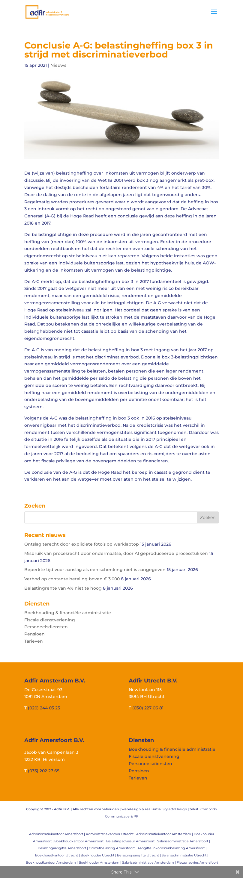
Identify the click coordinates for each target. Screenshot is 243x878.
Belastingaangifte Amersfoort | (63, 848)
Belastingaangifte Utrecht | (139, 855)
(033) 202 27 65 (43, 770)
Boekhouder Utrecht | (99, 855)
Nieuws (58, 65)
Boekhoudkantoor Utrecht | (58, 855)
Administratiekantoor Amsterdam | (165, 834)
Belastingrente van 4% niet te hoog (63, 588)
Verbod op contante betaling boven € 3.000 (72, 579)
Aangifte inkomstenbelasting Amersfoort (171, 848)
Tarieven (33, 641)
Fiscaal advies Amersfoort (197, 862)
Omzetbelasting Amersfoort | (113, 848)
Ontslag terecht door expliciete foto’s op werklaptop (81, 544)
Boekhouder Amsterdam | (100, 862)
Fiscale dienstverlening (49, 620)
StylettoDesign (175, 809)
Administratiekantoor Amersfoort (56, 834)
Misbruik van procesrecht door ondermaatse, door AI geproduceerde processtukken (116, 553)
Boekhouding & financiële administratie (67, 612)
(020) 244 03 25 (44, 708)
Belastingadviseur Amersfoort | (131, 841)
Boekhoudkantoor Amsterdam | (52, 862)
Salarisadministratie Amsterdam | (149, 862)
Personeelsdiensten (46, 626)
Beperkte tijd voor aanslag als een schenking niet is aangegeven (95, 569)
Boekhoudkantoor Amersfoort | (80, 841)
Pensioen (34, 634)
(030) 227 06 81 (148, 708)
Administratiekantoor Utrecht (110, 834)
